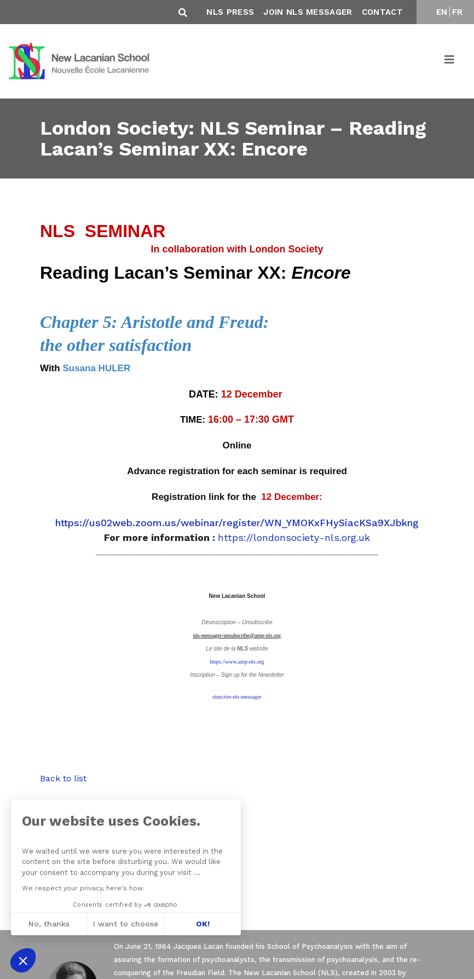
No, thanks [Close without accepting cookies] (49, 923)
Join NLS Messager (307, 12)
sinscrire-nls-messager (236, 697)
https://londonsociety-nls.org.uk (294, 537)
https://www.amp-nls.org (237, 662)
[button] (23, 960)
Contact (382, 12)
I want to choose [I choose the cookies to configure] (125, 923)
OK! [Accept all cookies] (203, 923)
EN (442, 12)
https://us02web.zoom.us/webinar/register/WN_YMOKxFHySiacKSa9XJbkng (237, 522)
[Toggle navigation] (450, 61)
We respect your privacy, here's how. (83, 888)
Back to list (63, 778)
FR (457, 12)
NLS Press (230, 12)
